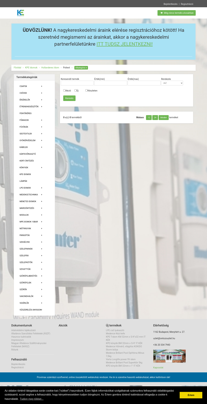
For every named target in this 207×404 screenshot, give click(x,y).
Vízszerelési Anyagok (30, 310)
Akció (67, 90)
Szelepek (24, 255)
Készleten (91, 90)
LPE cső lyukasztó (115, 330)
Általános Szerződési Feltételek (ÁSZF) (30, 333)
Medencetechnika (29, 195)
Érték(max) (133, 79)
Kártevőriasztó (28, 154)
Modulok (24, 215)
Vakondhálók (26, 296)
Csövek (23, 93)
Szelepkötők (26, 262)
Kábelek (24, 147)
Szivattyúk (25, 269)
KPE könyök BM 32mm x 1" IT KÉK (123, 365)
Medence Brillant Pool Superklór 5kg (124, 362)
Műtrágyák (25, 228)
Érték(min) (99, 79)
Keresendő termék (70, 79)
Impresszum (17, 340)
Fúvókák (24, 127)
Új (76, 90)
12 (149, 117)
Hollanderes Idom (50, 67)
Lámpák (23, 181)
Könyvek (24, 167)
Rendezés (166, 79)
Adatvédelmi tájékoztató (23, 330)
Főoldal (17, 67)
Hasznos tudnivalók (21, 336)
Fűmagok (24, 120)
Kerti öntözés (27, 161)
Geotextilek (26, 134)
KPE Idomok (31, 67)
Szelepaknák (26, 249)
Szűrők (23, 289)
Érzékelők (25, 100)
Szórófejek (25, 283)
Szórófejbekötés (28, 276)
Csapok (23, 86)
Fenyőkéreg (26, 113)
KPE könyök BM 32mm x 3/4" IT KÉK (124, 343)
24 (155, 117)
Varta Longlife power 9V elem (121, 359)
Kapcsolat (158, 367)
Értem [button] (191, 395)
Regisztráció (187, 3)
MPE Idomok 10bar (29, 222)
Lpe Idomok (25, 188)
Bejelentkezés (171, 3)
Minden (163, 117)
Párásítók (25, 235)
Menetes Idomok (28, 201)
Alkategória (81, 68)
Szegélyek (25, 242)
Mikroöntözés (27, 208)
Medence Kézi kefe (115, 333)
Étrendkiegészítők (29, 106)
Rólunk (14, 349)
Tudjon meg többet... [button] (32, 399)
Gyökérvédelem (27, 140)
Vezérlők (24, 303)
